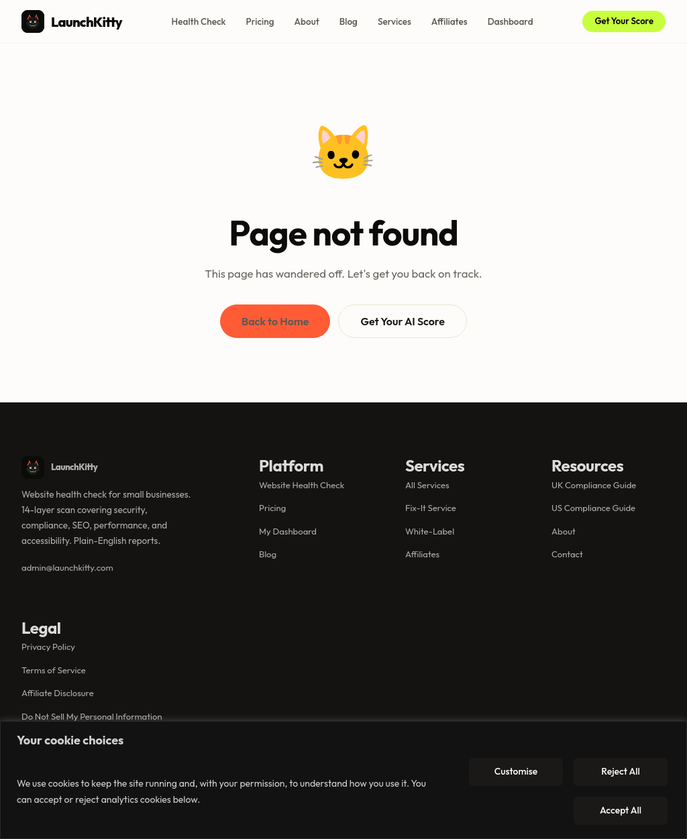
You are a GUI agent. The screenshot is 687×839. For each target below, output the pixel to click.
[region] (343, 780)
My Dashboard (288, 531)
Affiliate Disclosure (57, 692)
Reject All (620, 771)
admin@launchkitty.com (67, 567)
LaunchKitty (71, 21)
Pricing (260, 21)
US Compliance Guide (593, 507)
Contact (567, 554)
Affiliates (449, 21)
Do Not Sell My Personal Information (91, 716)
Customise (516, 771)
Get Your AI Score (402, 321)
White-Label (429, 531)
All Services (427, 485)
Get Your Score (623, 20)
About (307, 21)
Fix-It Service (430, 507)
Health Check (199, 21)
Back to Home (275, 321)
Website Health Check (301, 485)
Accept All (620, 810)
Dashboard (510, 21)
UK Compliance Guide (593, 485)
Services (394, 21)
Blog (348, 21)
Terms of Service (53, 670)
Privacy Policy (48, 646)
